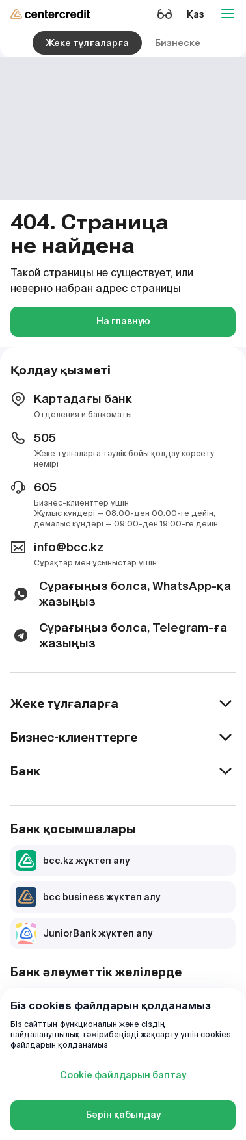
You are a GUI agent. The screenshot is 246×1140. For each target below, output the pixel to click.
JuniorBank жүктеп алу (84, 933)
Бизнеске (177, 43)
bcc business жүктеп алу (88, 897)
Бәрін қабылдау (123, 1115)
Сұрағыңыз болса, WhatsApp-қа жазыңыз (120, 593)
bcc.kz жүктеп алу (73, 860)
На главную (123, 321)
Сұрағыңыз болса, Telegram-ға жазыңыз (118, 635)
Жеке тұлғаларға (87, 43)
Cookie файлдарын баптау (123, 1075)
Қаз (195, 14)
